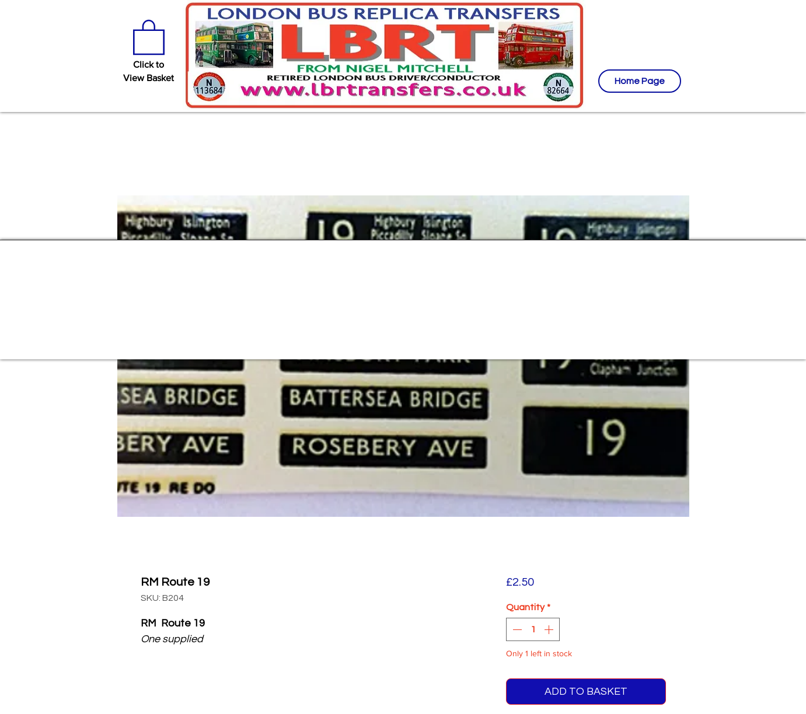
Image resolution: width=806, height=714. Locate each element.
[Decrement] (516, 629)
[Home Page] (639, 81)
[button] (149, 36)
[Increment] (550, 629)
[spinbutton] (533, 629)
